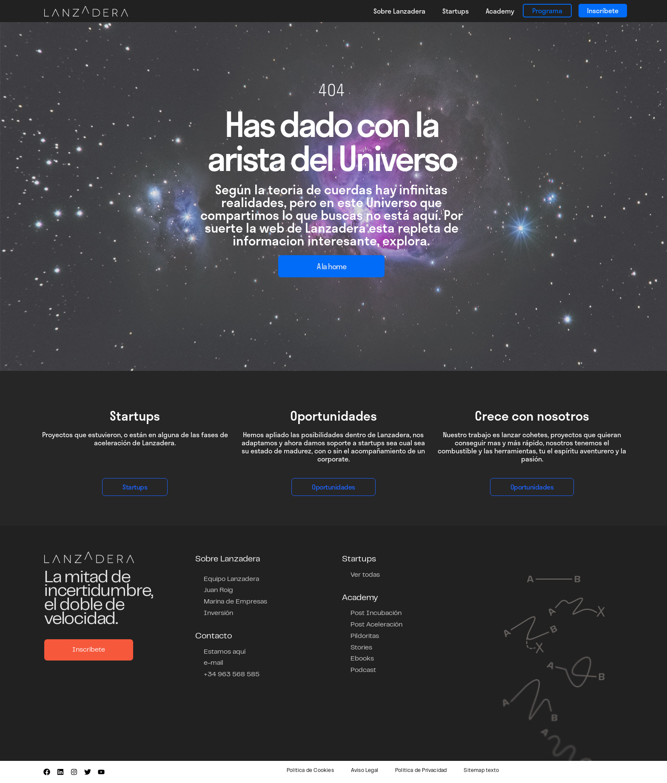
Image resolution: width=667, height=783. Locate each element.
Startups (455, 11)
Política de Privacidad (421, 771)
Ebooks (362, 657)
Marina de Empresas (235, 601)
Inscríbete (603, 10)
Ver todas (365, 575)
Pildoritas (365, 635)
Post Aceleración (376, 624)
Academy (500, 11)
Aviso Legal (364, 771)
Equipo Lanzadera (231, 579)
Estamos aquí (224, 650)
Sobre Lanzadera (399, 11)
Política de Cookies (310, 771)
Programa (547, 10)
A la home (331, 266)
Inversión (218, 612)
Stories (361, 646)
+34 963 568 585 (231, 672)
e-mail (213, 661)
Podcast (363, 668)
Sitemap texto (481, 771)
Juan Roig (218, 590)
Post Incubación (376, 613)
